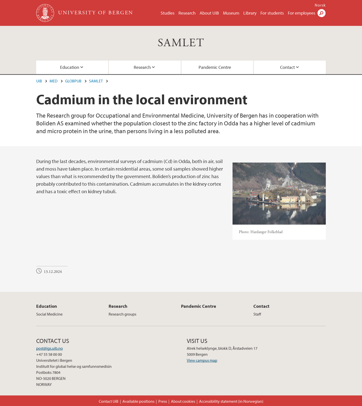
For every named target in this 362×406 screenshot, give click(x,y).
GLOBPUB (73, 80)
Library (249, 13)
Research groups (122, 314)
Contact (287, 67)
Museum (231, 13)
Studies (167, 13)
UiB (39, 80)
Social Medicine (49, 314)
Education (69, 67)
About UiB (209, 13)
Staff (257, 314)
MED (54, 80)
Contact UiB (108, 401)
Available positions (138, 401)
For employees (301, 13)
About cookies (183, 401)
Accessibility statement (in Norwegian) (231, 401)
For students (272, 13)
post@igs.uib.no (49, 348)
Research (187, 13)
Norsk (320, 5)
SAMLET (181, 43)
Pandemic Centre (215, 67)
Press (162, 401)
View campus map (202, 360)
